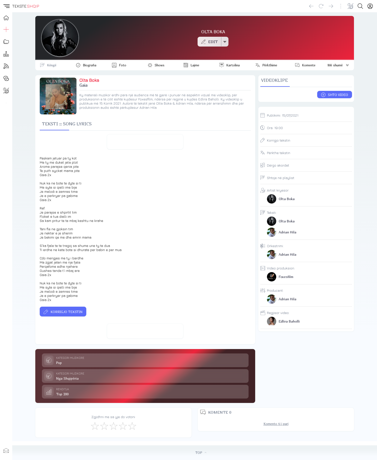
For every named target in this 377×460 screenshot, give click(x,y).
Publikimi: (282, 115)
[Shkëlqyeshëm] (132, 426)
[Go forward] (331, 6)
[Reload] (321, 6)
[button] (6, 6)
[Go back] (311, 6)
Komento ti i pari (276, 424)
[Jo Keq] (104, 426)
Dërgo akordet (278, 165)
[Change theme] (350, 6)
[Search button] (360, 6)
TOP (200, 453)
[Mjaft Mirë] (122, 426)
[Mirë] (113, 426)
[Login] (370, 6)
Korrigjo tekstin (278, 140)
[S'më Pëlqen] (94, 426)
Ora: (275, 128)
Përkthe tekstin (278, 153)
